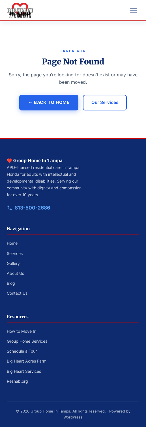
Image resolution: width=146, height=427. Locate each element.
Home (12, 243)
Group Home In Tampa (50, 411)
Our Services (104, 102)
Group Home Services (27, 341)
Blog (11, 283)
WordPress (73, 417)
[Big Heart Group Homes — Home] (20, 10)
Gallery (13, 263)
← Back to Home (49, 102)
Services (15, 253)
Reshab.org (17, 381)
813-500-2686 (32, 208)
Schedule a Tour (22, 351)
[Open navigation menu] (133, 10)
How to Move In (21, 331)
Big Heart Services (24, 371)
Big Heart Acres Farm (26, 361)
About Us (15, 273)
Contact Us (17, 293)
